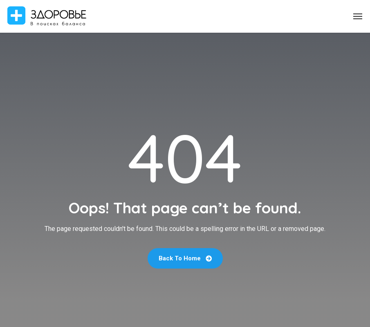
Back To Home (185, 258)
